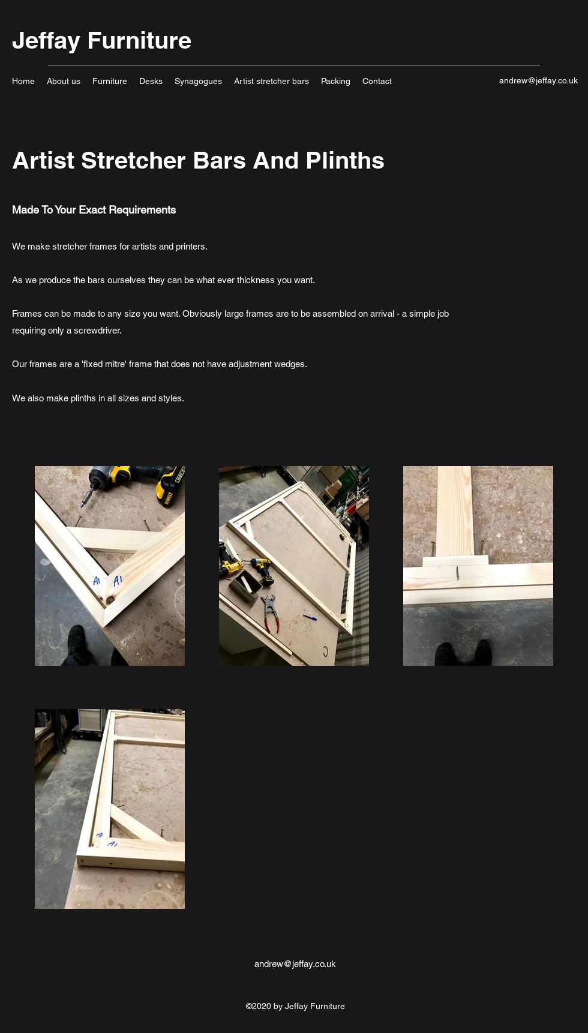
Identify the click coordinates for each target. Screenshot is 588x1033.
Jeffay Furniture (101, 40)
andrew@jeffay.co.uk (538, 80)
